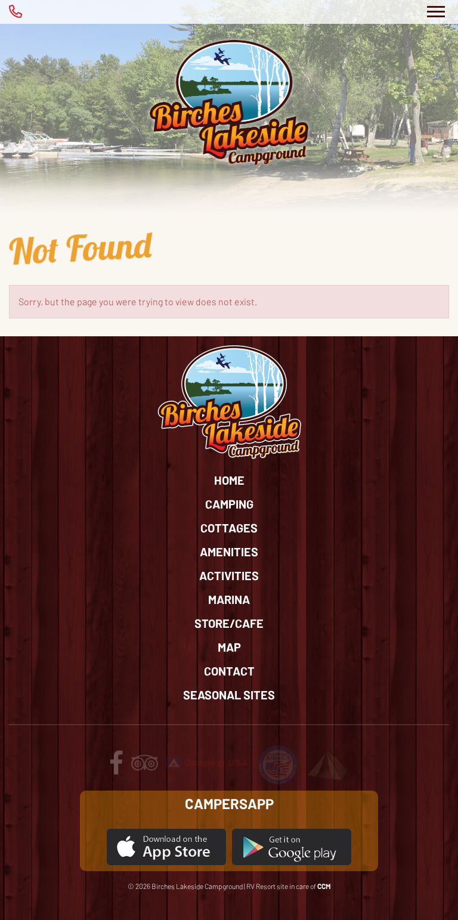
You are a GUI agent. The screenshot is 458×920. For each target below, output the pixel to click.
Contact (229, 671)
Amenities (229, 551)
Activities (229, 575)
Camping (229, 504)
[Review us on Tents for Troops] (327, 764)
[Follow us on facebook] (116, 768)
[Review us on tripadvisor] (144, 768)
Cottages (229, 528)
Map (229, 647)
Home (229, 480)
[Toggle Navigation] (435, 12)
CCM (324, 886)
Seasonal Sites (229, 694)
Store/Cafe (229, 623)
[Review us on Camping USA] (207, 761)
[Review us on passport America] (278, 764)
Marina (229, 599)
